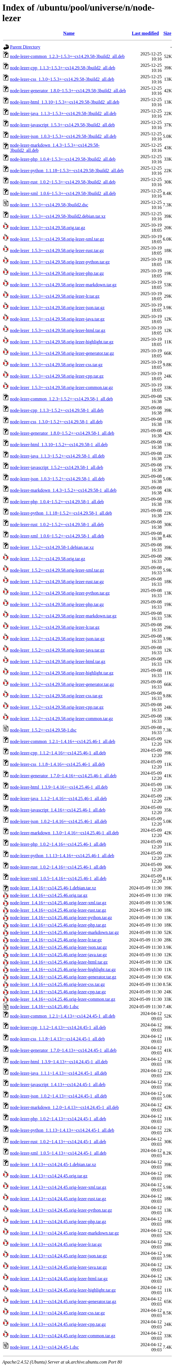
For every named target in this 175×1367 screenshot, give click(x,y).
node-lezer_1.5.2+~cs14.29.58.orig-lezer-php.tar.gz (57, 604)
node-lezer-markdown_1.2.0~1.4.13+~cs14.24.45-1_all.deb (64, 1107)
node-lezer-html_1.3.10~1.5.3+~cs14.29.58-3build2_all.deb (64, 102)
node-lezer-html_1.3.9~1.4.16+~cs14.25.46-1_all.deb (59, 787)
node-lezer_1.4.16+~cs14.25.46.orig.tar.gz (48, 895)
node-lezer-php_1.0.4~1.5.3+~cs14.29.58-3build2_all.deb (63, 159)
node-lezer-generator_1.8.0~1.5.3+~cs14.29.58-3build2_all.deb (68, 90)
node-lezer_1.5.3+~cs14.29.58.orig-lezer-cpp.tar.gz (57, 376)
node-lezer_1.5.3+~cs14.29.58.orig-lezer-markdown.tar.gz (63, 284)
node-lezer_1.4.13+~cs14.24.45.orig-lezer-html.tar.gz (59, 1278)
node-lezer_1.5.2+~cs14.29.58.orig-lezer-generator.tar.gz (62, 684)
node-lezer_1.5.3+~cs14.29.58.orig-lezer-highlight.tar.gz (62, 341)
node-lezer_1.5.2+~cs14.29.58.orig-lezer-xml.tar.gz (57, 570)
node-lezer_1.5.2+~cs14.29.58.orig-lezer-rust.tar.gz (57, 581)
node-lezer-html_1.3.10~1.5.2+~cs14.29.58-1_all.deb (59, 444)
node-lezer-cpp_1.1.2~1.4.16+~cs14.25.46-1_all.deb (58, 752)
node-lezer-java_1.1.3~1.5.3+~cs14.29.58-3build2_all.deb (63, 113)
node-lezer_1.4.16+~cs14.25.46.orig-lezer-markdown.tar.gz (64, 932)
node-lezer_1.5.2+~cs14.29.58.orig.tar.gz (47, 558)
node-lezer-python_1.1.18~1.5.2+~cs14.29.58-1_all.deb (61, 513)
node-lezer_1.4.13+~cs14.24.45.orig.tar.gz (48, 1175)
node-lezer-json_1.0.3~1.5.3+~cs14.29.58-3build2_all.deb (63, 136)
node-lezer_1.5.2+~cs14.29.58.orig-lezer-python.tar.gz (60, 593)
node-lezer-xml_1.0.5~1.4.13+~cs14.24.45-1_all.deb (58, 1153)
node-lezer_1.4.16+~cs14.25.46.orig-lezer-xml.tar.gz (58, 902)
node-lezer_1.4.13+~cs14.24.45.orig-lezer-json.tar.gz (58, 1255)
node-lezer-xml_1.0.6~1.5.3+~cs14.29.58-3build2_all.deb (63, 193)
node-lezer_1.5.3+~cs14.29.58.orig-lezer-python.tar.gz (60, 261)
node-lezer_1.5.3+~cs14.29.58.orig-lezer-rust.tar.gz (57, 250)
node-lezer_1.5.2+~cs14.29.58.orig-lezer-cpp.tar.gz (57, 707)
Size (167, 33)
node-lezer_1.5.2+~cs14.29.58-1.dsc (43, 730)
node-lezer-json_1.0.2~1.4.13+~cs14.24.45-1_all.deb (58, 1096)
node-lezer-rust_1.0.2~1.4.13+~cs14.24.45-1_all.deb (58, 1141)
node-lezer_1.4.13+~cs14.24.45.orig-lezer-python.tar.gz (61, 1210)
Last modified (145, 33)
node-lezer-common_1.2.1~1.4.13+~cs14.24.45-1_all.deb (62, 1016)
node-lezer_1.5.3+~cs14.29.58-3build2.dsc (49, 204)
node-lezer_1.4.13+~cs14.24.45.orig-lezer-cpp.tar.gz (58, 1324)
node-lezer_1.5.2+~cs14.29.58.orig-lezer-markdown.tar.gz (63, 615)
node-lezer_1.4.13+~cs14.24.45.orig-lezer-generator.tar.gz (63, 1301)
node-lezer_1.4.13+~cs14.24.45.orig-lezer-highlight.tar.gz (63, 1290)
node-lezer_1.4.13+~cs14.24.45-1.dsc (44, 1347)
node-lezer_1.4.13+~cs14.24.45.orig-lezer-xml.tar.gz (58, 1187)
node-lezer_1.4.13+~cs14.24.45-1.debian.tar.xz (53, 1164)
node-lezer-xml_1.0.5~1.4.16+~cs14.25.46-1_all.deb (58, 878)
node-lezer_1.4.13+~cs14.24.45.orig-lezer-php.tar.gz (58, 1221)
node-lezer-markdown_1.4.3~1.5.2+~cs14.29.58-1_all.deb (63, 490)
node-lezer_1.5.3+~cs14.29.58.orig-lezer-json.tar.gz (57, 307)
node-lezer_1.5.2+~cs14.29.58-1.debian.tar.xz (52, 547)
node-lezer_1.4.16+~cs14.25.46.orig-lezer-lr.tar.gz (56, 939)
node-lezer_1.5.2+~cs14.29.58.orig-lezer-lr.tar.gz (55, 627)
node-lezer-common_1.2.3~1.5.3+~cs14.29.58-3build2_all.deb (67, 56)
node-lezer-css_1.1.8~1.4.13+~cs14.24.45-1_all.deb (57, 1038)
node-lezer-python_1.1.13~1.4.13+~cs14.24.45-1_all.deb (62, 1130)
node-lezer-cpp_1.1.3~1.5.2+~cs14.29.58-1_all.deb (57, 410)
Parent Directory (25, 47)
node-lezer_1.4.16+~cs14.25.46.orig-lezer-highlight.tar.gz (63, 969)
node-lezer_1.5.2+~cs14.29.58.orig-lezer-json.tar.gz (57, 638)
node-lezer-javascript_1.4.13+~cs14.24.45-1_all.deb (57, 1084)
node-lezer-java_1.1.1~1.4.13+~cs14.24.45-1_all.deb (58, 1073)
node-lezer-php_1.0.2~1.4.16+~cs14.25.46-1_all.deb (58, 844)
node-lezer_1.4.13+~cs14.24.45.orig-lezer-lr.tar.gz (56, 1244)
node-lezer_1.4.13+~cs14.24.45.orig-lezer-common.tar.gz (62, 1335)
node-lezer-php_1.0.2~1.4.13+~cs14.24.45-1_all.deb (58, 1118)
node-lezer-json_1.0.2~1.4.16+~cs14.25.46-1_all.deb (58, 821)
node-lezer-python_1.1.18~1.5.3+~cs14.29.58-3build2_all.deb (67, 170)
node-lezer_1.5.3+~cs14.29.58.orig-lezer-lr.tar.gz (55, 296)
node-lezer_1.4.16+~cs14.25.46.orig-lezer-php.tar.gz (58, 925)
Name (69, 33)
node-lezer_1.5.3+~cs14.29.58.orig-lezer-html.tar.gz (57, 330)
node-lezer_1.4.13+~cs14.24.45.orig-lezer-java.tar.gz (58, 1267)
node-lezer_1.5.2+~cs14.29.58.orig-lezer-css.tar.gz (56, 695)
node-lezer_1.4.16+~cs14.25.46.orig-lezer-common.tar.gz (62, 999)
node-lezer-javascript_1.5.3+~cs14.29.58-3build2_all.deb (62, 124)
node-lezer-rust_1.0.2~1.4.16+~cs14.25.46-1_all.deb (58, 867)
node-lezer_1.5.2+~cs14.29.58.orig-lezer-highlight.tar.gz (62, 673)
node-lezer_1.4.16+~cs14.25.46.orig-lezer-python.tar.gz (61, 917)
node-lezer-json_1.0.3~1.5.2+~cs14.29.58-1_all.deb (57, 478)
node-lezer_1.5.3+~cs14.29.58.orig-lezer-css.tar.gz (56, 364)
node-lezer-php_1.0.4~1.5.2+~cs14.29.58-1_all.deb (57, 501)
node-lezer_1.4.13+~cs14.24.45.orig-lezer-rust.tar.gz (58, 1198)
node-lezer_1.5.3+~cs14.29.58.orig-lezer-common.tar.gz (61, 387)
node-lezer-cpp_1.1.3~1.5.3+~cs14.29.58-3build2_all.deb (62, 67)
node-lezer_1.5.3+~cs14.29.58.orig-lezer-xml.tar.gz (57, 239)
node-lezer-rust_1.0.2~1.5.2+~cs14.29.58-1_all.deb (57, 524)
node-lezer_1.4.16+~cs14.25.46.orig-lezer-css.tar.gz (57, 984)
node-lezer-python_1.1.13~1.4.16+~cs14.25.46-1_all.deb (62, 855)
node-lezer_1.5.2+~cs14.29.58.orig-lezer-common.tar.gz (61, 718)
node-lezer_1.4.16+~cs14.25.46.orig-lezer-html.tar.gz (59, 962)
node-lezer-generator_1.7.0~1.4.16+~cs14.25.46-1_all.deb (63, 775)
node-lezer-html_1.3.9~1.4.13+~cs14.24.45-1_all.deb (59, 1061)
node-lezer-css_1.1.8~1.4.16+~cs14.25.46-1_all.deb (57, 764)
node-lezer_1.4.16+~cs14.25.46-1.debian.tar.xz (53, 887)
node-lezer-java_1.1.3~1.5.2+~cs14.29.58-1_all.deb (57, 456)
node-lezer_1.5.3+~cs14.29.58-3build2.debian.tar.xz (57, 216)
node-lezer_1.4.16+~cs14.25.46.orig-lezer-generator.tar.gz (63, 977)
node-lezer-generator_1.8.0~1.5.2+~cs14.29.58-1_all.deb (62, 433)
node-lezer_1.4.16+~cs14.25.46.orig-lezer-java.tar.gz (58, 954)
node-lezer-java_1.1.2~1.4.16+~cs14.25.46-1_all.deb (58, 798)
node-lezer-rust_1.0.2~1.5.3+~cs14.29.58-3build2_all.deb (63, 182)
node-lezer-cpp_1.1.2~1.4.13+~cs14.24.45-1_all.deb (58, 1027)
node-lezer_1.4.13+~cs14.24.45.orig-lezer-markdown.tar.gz (64, 1233)
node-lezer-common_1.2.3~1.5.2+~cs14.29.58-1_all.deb (61, 398)
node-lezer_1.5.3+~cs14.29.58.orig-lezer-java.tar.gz (57, 319)
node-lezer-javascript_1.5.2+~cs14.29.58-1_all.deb (56, 467)
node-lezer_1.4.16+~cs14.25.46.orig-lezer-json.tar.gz (58, 947)
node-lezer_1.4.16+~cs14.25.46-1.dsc (44, 1006)
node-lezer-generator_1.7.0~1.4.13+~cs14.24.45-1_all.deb (63, 1050)
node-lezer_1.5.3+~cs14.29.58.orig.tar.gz (47, 227)
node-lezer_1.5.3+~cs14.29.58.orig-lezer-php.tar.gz (57, 273)
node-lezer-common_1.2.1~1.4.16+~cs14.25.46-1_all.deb (62, 741)
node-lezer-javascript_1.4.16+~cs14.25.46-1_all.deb (57, 810)
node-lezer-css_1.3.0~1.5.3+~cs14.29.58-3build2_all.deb (62, 79)
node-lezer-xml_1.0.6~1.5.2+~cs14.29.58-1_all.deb (57, 535)
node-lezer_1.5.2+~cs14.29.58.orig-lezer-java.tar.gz (57, 650)
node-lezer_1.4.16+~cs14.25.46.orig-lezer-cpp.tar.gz (58, 991)
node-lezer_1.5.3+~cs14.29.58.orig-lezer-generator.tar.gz (62, 353)
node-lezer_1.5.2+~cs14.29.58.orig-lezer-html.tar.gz (57, 661)
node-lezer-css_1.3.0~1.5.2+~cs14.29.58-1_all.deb (56, 421)
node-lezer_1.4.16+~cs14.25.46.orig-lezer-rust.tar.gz (58, 910)
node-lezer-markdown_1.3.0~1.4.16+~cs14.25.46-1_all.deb (64, 832)
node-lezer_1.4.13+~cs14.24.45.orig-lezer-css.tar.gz (57, 1312)
